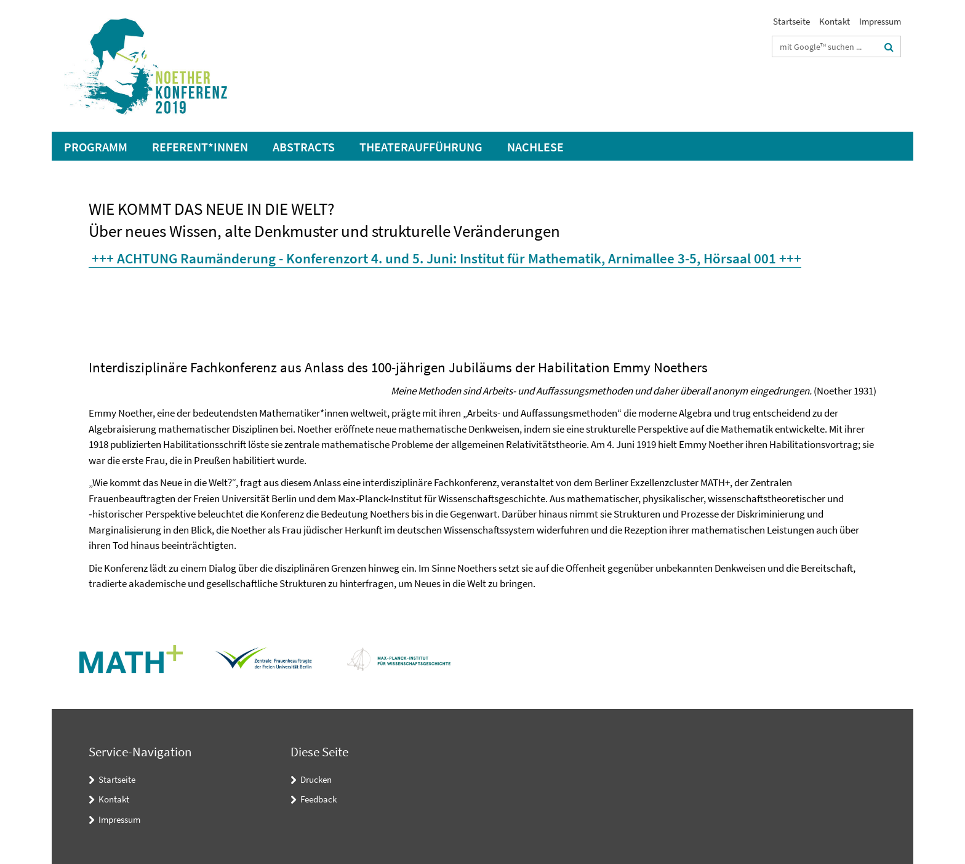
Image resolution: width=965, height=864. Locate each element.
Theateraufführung (420, 146)
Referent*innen (200, 146)
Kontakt (834, 21)
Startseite (791, 21)
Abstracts (304, 146)
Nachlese (535, 146)
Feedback (318, 799)
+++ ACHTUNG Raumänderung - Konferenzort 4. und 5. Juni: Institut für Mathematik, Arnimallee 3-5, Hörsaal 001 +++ (446, 258)
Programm (95, 146)
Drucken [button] (316, 779)
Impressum (880, 21)
